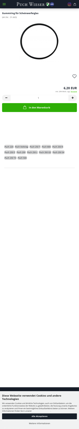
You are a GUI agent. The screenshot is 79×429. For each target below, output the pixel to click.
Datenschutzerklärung (41, 411)
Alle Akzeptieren (40, 416)
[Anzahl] (39, 98)
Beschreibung (14, 137)
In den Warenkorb (36, 107)
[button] (6, 98)
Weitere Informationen (39, 423)
